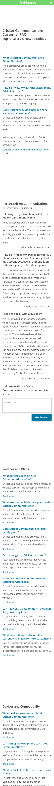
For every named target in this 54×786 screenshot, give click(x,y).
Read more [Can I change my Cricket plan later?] (8, 572)
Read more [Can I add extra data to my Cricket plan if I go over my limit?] (8, 629)
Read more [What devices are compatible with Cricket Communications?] (8, 737)
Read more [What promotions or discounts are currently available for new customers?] (8, 655)
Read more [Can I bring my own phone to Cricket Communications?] (8, 763)
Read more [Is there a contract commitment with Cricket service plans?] (8, 602)
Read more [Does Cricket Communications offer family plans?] (8, 549)
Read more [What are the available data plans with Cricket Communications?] (8, 522)
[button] (51, 2)
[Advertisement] (27, 178)
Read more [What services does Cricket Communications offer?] (8, 496)
